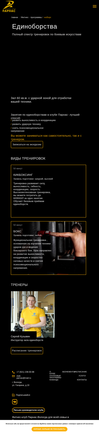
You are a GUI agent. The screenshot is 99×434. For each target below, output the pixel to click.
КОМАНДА (54, 380)
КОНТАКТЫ (82, 380)
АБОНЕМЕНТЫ (68, 372)
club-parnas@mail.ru (23, 377)
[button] (27, 144)
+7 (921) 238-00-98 (25, 372)
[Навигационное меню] (94, 6)
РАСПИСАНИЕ (80, 372)
